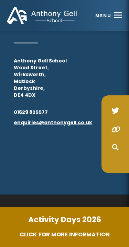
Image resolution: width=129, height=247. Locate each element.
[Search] (115, 147)
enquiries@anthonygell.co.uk (53, 122)
